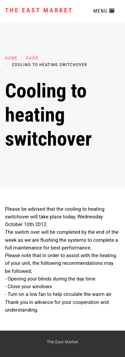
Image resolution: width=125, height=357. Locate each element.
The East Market (39, 10)
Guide (32, 57)
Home (11, 57)
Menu (104, 11)
